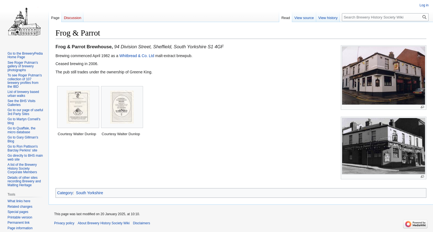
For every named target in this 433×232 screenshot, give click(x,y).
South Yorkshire (89, 193)
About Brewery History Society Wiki (104, 223)
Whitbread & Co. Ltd (136, 56)
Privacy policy (64, 223)
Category (65, 193)
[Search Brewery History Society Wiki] (385, 17)
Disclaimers (141, 223)
